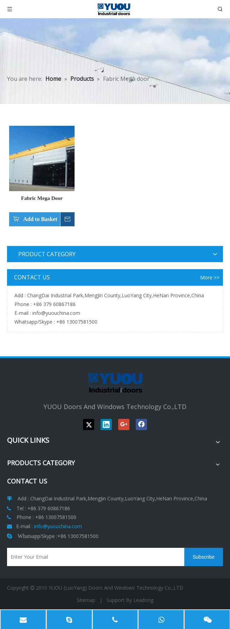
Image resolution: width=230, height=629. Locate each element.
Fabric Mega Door (42, 198)
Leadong (143, 600)
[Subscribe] (203, 557)
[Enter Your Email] (94, 557)
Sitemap (86, 600)
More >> (209, 277)
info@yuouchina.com (56, 313)
